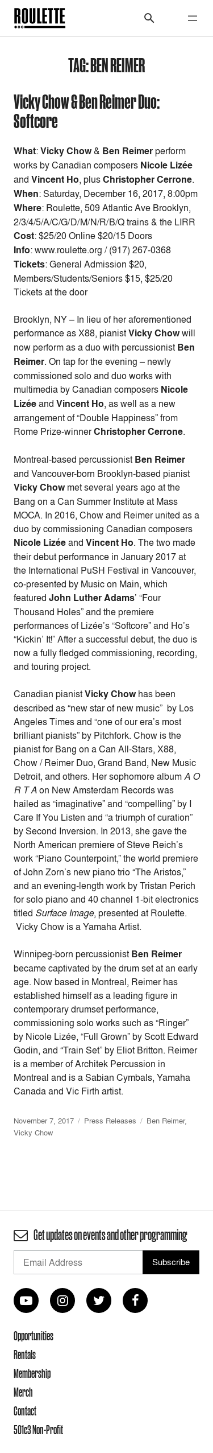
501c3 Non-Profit (38, 1429)
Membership (32, 1373)
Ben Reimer (166, 1121)
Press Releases (110, 1121)
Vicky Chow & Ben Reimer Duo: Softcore (87, 110)
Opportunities (33, 1335)
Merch (23, 1392)
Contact (25, 1410)
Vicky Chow (33, 1132)
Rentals (25, 1354)
